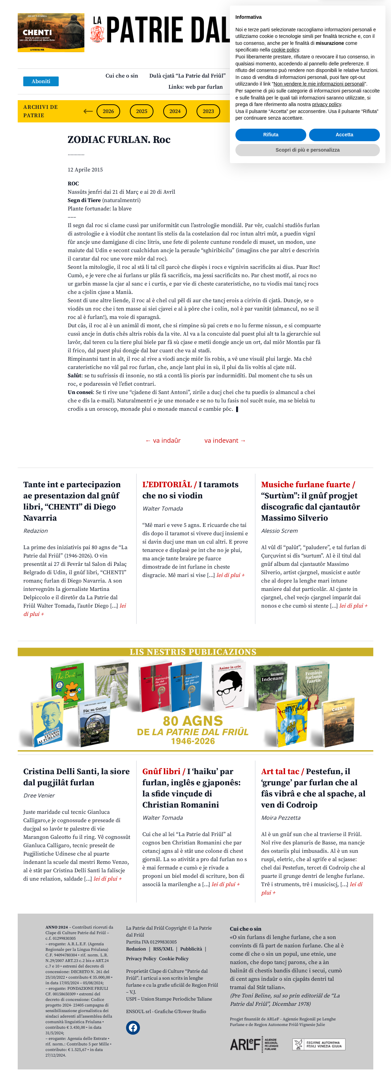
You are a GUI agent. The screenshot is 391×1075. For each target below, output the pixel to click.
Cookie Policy (174, 959)
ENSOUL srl (138, 1012)
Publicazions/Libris (261, 75)
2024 (175, 111)
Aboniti (41, 81)
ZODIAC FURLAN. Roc (119, 139)
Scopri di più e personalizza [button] (308, 1056)
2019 (341, 111)
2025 (141, 111)
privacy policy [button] (326, 1010)
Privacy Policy (141, 959)
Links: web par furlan (195, 86)
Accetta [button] (344, 1041)
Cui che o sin (122, 75)
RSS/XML (163, 949)
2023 (208, 111)
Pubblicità (191, 949)
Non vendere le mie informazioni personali (319, 990)
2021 (275, 111)
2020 (308, 111)
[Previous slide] (88, 111)
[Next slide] (362, 111)
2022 (241, 111)
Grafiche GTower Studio (180, 1012)
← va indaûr (163, 440)
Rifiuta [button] (270, 1041)
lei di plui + (230, 575)
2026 (108, 111)
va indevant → (225, 440)
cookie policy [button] (285, 956)
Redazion (136, 949)
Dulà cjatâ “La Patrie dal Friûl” (187, 75)
